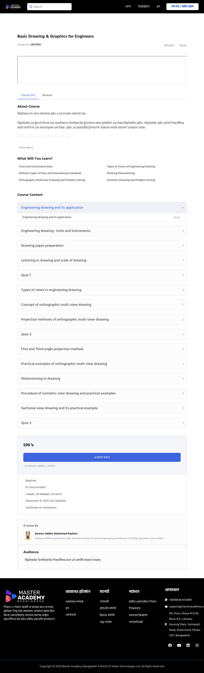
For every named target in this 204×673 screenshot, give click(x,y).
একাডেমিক (35, 45)
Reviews (47, 95)
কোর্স (128, 6)
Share (183, 45)
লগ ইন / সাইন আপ (182, 6)
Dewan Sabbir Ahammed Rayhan (56, 533)
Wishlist (169, 45)
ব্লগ (158, 6)
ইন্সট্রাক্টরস (143, 6)
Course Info (28, 95)
